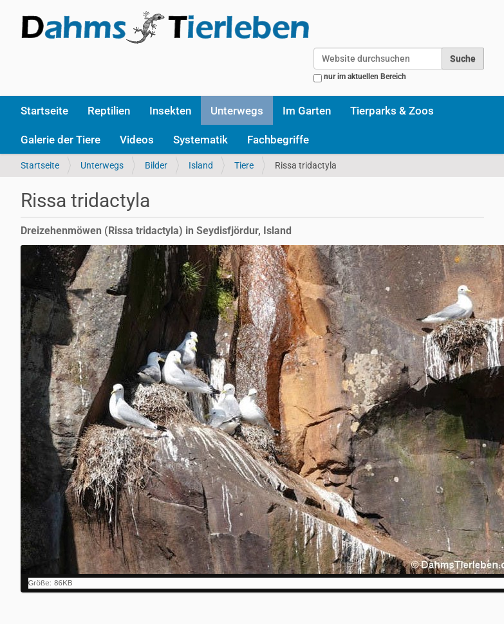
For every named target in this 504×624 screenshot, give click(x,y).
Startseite (44, 110)
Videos (137, 139)
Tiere (244, 165)
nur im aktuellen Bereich (365, 76)
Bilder (156, 165)
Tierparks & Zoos (392, 110)
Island (201, 165)
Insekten (170, 110)
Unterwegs (236, 110)
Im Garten (307, 110)
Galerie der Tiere (60, 139)
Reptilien (109, 110)
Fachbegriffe (278, 139)
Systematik (200, 139)
